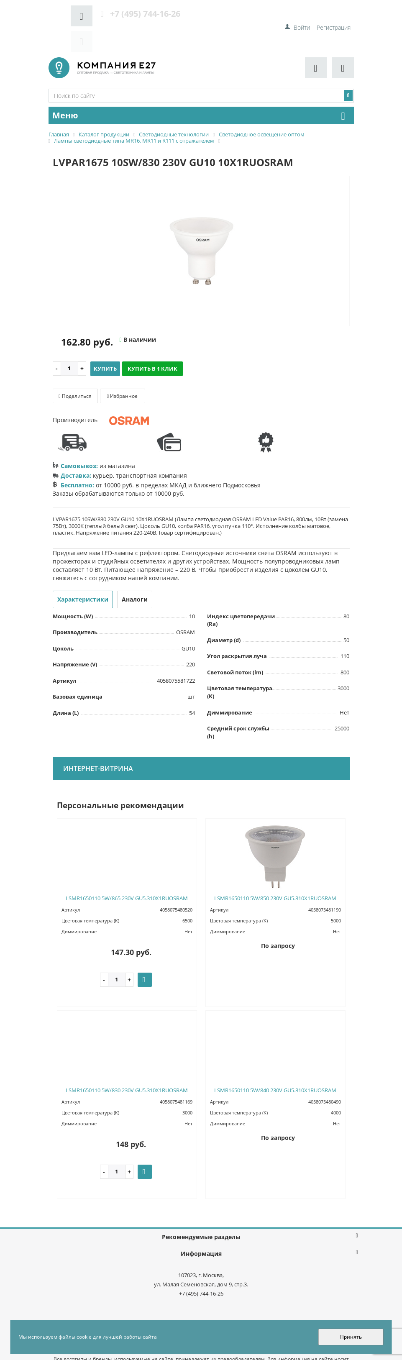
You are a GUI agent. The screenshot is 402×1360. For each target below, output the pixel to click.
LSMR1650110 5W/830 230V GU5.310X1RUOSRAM (127, 1065)
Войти (302, 13)
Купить (105, 343)
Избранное (122, 370)
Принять (351, 1336)
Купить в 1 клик (152, 343)
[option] (201, 226)
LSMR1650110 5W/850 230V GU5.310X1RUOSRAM (275, 873)
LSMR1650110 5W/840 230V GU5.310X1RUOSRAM (275, 1065)
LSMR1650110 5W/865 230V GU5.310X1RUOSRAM (127, 873)
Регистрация (334, 13)
